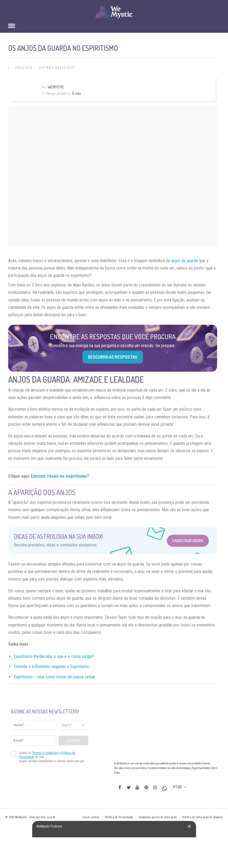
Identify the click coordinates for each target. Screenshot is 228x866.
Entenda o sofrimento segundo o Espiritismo (51, 666)
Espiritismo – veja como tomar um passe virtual (54, 676)
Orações (23, 68)
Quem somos (91, 817)
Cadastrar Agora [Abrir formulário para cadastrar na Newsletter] (187, 540)
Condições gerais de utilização (157, 817)
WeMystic (56, 87)
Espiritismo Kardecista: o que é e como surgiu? (54, 656)
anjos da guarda (184, 260)
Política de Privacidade (119, 817)
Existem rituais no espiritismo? (60, 476)
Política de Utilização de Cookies (202, 817)
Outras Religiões (57, 68)
